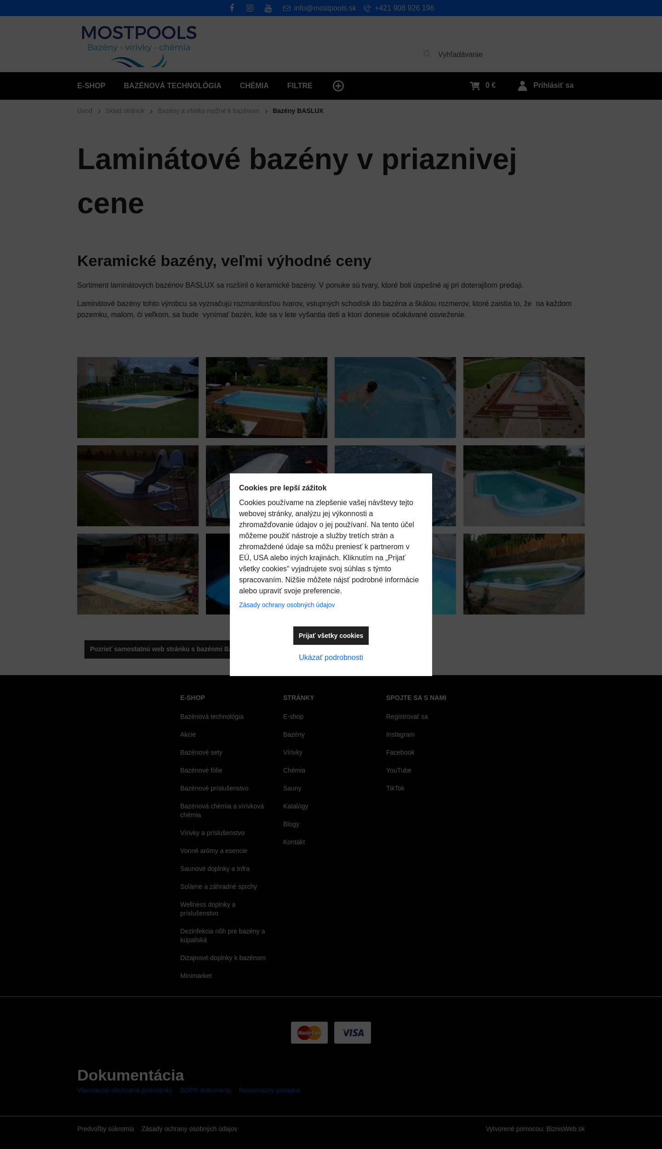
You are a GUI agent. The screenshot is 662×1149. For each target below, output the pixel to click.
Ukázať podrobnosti (331, 657)
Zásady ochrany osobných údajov (287, 605)
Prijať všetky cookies (331, 635)
